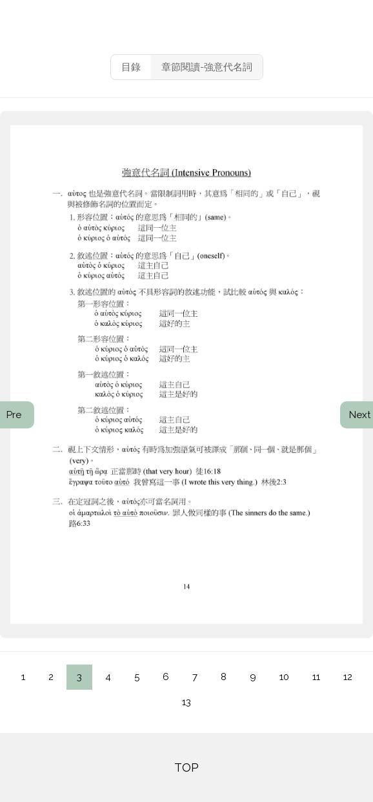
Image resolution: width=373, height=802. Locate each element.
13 (186, 702)
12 (347, 677)
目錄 (131, 67)
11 (316, 677)
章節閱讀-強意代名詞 (206, 67)
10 (284, 677)
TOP (186, 767)
